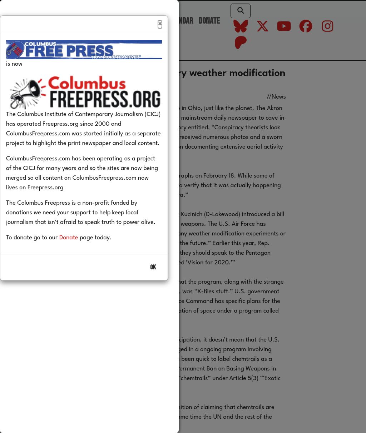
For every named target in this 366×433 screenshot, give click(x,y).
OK (153, 283)
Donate (79, 253)
